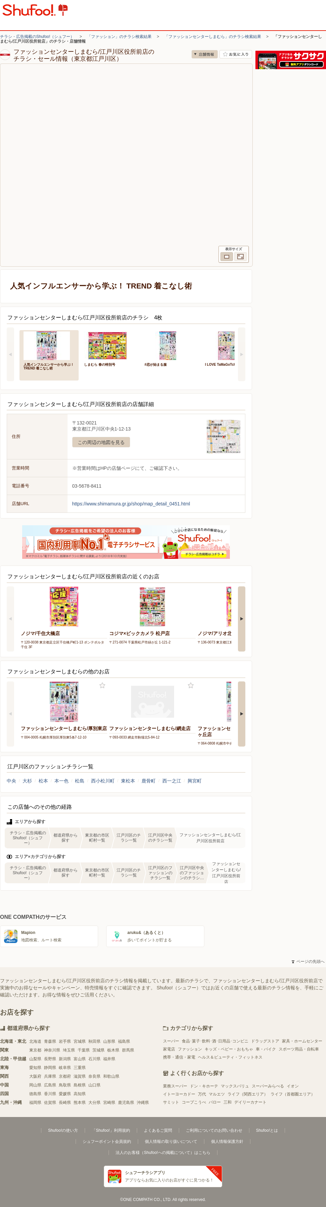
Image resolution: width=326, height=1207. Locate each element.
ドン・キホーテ (204, 1086)
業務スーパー (175, 1086)
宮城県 (80, 1041)
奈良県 (94, 1076)
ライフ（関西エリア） (248, 1094)
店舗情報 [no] (205, 54)
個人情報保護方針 (227, 1141)
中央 (11, 781)
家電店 (169, 1049)
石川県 (94, 1059)
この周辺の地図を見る (101, 442)
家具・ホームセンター (302, 1041)
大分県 (94, 1102)
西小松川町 (103, 781)
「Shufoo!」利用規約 (111, 1130)
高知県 (80, 1093)
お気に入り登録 (102, 685)
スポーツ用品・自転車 (299, 1049)
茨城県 (98, 1050)
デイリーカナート (250, 1102)
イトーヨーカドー (179, 1094)
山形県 (109, 1041)
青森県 (50, 1041)
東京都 (35, 1050)
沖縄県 (143, 1102)
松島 (79, 781)
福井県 (109, 1059)
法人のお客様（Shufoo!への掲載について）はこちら (163, 1152)
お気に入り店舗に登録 (235, 54)
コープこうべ (194, 1102)
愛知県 (35, 1067)
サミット (171, 1102)
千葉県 (84, 1050)
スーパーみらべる (268, 1086)
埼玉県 (69, 1050)
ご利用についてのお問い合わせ (214, 1130)
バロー (215, 1102)
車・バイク (266, 1049)
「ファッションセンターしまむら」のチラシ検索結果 (212, 36)
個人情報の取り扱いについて (171, 1141)
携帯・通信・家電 (179, 1057)
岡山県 (35, 1085)
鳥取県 (65, 1085)
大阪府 (35, 1076)
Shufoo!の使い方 (63, 1130)
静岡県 (50, 1067)
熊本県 (80, 1102)
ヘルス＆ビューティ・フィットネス (230, 1057)
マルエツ (217, 1094)
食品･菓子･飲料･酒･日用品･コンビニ (215, 1041)
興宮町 (195, 781)
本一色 (61, 781)
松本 (43, 781)
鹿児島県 (126, 1102)
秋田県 (94, 1041)
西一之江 (171, 781)
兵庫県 (50, 1076)
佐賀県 (50, 1102)
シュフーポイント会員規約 (107, 1141)
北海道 (35, 1041)
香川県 (50, 1093)
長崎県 (65, 1102)
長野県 (50, 1059)
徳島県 (35, 1093)
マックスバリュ (235, 1086)
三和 (227, 1102)
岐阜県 (65, 1067)
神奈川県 (52, 1050)
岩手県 (65, 1041)
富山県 (80, 1059)
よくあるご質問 (158, 1130)
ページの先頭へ (308, 961)
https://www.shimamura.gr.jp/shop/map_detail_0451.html (131, 503)
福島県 (124, 1041)
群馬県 (128, 1050)
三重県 (80, 1067)
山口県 (94, 1085)
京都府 (65, 1076)
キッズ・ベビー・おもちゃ (229, 1049)
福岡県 (35, 1102)
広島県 (50, 1085)
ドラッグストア (265, 1041)
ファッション (190, 1049)
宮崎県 (109, 1102)
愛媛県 (65, 1093)
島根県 (80, 1085)
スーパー (171, 1041)
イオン (293, 1086)
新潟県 (65, 1059)
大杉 (27, 781)
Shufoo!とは (267, 1130)
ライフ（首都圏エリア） (293, 1094)
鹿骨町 (148, 781)
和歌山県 (111, 1076)
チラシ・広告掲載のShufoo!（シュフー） (37, 36)
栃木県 (113, 1050)
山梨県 (35, 1059)
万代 (202, 1094)
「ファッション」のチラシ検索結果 (119, 36)
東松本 (128, 781)
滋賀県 (80, 1076)
